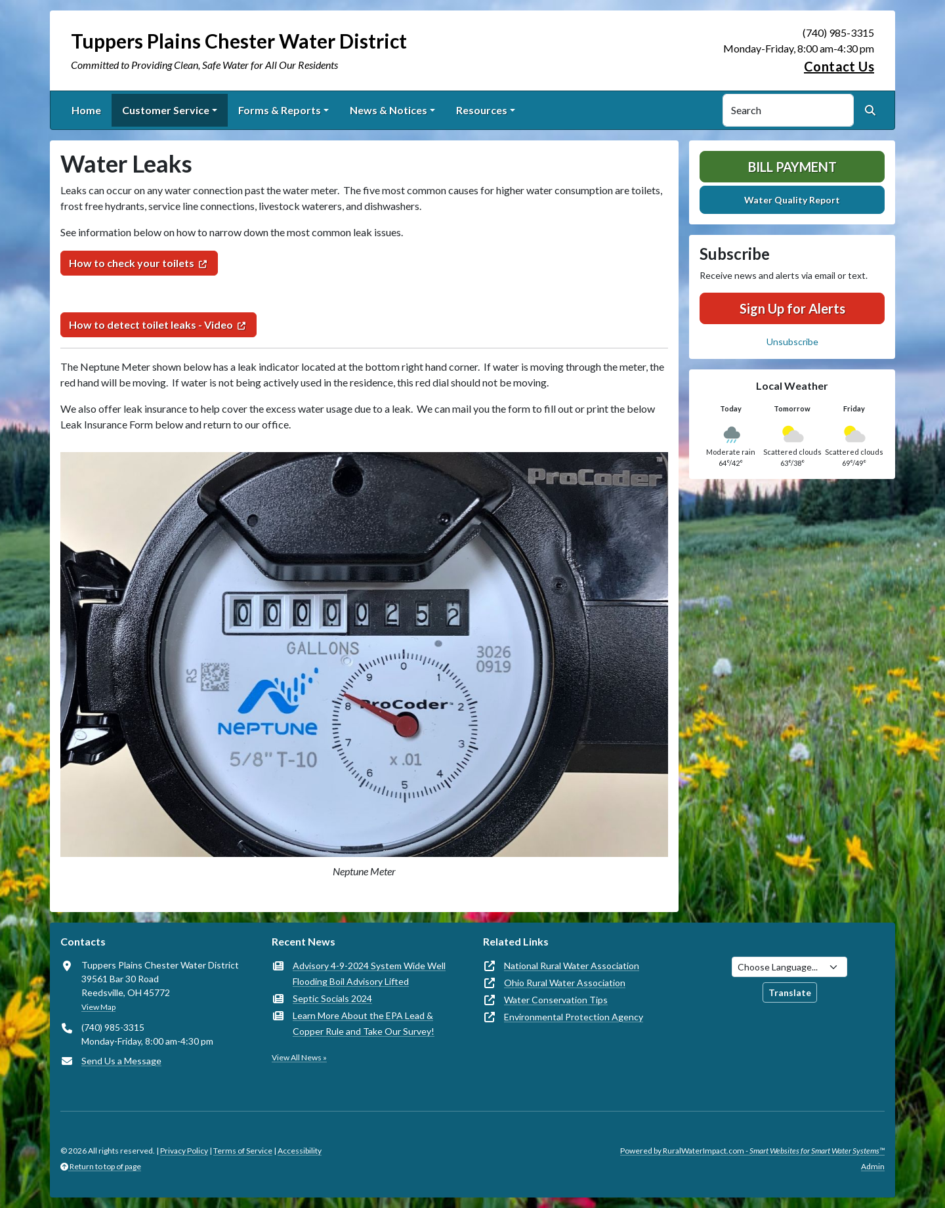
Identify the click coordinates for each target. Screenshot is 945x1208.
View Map (98, 1007)
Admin (873, 1166)
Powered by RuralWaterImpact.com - (752, 1151)
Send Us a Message (121, 1060)
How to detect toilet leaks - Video (151, 324)
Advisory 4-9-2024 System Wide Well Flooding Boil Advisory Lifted (369, 973)
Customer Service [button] (165, 110)
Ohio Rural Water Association (564, 982)
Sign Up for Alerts (792, 308)
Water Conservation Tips (556, 999)
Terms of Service (242, 1151)
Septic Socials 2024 (332, 998)
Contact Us (839, 66)
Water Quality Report (792, 199)
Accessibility (300, 1151)
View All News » (299, 1057)
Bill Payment (792, 167)
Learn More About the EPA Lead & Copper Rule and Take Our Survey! (363, 1023)
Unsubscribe (792, 341)
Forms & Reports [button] (279, 110)
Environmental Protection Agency (573, 1016)
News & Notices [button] (388, 110)
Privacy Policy (184, 1151)
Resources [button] (481, 110)
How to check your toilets (131, 263)
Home (86, 110)
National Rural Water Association (571, 965)
